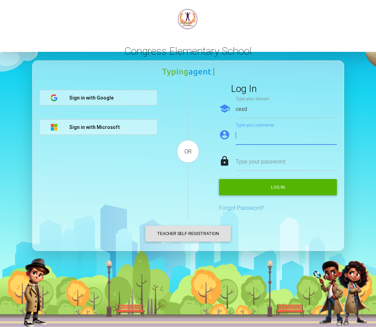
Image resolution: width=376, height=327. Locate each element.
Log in (278, 187)
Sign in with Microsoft (85, 127)
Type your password (260, 161)
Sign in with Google (82, 98)
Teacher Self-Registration (188, 233)
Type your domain (252, 99)
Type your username (255, 125)
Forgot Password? (241, 207)
